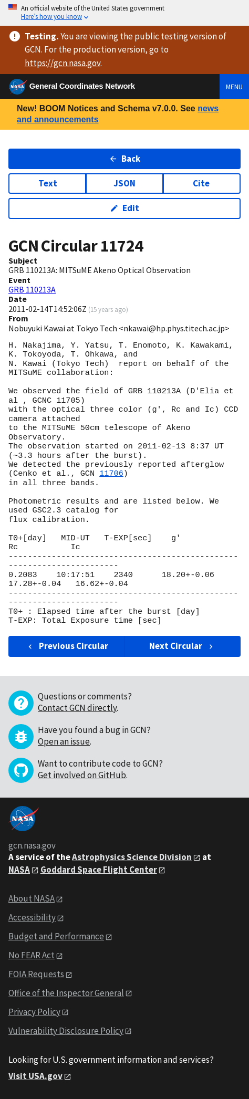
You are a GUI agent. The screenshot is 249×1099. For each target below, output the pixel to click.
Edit (125, 208)
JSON (124, 183)
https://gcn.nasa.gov (62, 63)
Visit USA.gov (35, 1076)
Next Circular (182, 646)
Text (47, 183)
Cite (201, 183)
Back (125, 158)
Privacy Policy (34, 1012)
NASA (19, 869)
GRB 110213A (32, 289)
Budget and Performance (56, 936)
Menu (234, 86)
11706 (111, 473)
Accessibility (32, 917)
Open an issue (64, 741)
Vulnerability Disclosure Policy (65, 1031)
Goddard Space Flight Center (98, 869)
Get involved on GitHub (82, 775)
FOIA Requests (36, 974)
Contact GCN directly (77, 708)
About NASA (31, 898)
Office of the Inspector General (66, 993)
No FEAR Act (31, 955)
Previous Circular (67, 646)
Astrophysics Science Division (132, 857)
